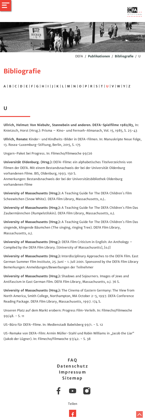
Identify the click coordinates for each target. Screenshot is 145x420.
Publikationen (99, 56)
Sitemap (72, 378)
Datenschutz (72, 366)
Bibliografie (124, 56)
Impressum (72, 372)
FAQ (72, 360)
